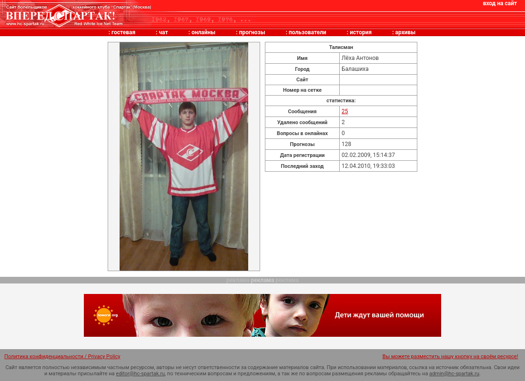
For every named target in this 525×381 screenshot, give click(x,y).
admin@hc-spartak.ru (454, 374)
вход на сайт (500, 3)
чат (163, 32)
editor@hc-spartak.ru (140, 374)
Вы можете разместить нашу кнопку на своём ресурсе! (450, 356)
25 (345, 111)
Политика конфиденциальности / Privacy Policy (62, 356)
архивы (405, 32)
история (361, 32)
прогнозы (252, 32)
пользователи (307, 32)
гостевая (123, 32)
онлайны (203, 32)
